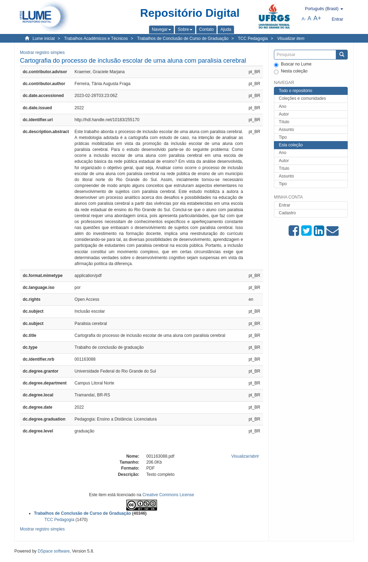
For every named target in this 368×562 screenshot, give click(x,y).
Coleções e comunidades (302, 98)
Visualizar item (290, 38)
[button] (161, 29)
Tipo (283, 137)
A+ (317, 18)
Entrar (284, 205)
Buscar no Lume (292, 64)
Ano (282, 106)
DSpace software (54, 551)
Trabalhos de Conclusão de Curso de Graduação (182, 38)
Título (284, 121)
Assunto (286, 129)
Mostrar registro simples (42, 52)
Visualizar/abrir (245, 456)
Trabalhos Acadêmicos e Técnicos (96, 38)
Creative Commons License (168, 494)
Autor (284, 114)
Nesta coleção (290, 71)
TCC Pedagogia (253, 38)
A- (304, 18)
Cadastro (287, 212)
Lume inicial (44, 38)
